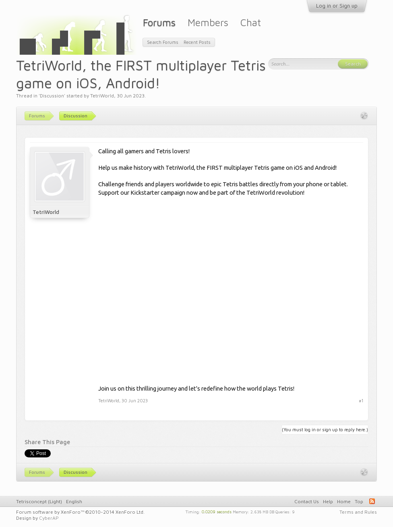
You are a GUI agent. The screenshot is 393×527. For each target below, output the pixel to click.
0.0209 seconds (217, 511)
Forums (159, 22)
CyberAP (49, 518)
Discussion (52, 96)
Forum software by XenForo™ (80, 512)
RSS (372, 501)
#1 (361, 400)
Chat (250, 22)
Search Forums (162, 42)
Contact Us (306, 501)
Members (208, 22)
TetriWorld (102, 96)
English (74, 501)
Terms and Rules (358, 512)
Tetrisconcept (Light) (39, 501)
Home (344, 501)
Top (359, 501)
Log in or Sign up (337, 5)
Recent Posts (197, 42)
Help (328, 501)
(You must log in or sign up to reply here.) (325, 429)
